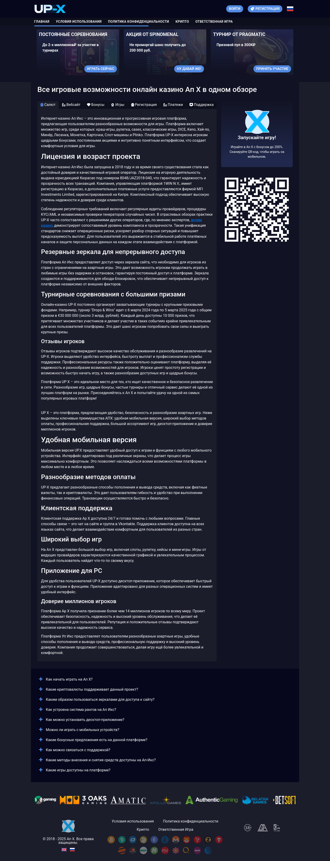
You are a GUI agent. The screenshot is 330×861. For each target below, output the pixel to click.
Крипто (182, 21)
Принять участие (272, 69)
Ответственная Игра (214, 21)
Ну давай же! (189, 69)
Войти (234, 9)
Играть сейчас (100, 69)
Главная (42, 21)
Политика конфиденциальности (138, 21)
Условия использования (79, 21)
